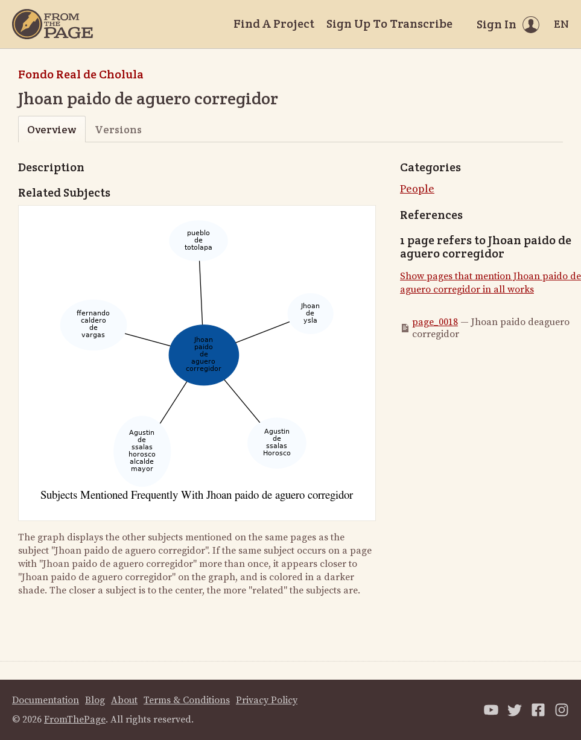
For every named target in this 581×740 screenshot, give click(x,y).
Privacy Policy (266, 700)
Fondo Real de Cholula (81, 74)
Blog (95, 700)
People (417, 189)
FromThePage (75, 719)
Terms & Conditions (187, 700)
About (124, 700)
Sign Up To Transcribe (389, 23)
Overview (51, 129)
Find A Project (273, 23)
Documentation (45, 700)
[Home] (52, 24)
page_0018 (435, 322)
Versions (118, 129)
